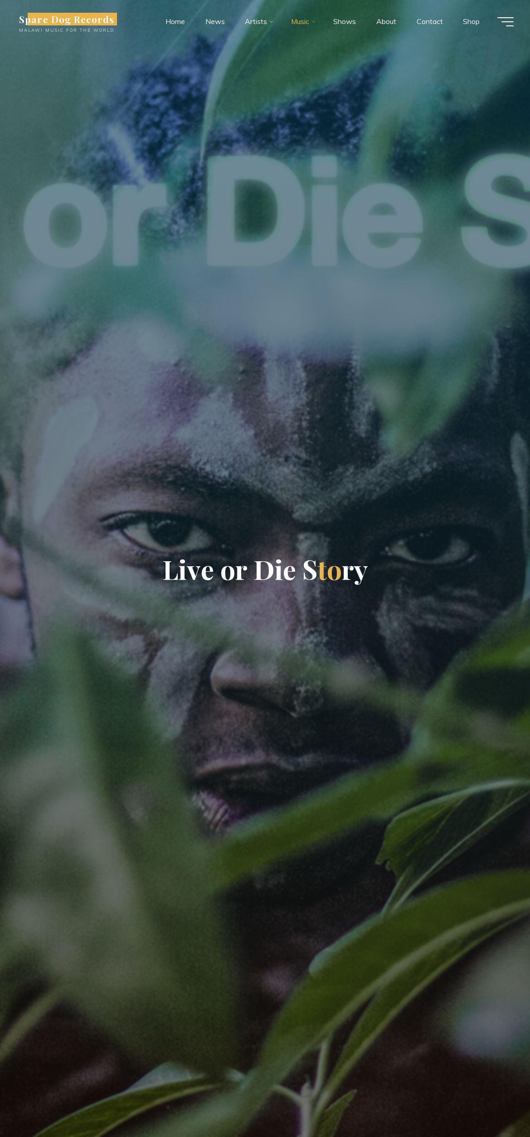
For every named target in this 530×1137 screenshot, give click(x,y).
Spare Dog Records (68, 19)
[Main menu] (504, 21)
